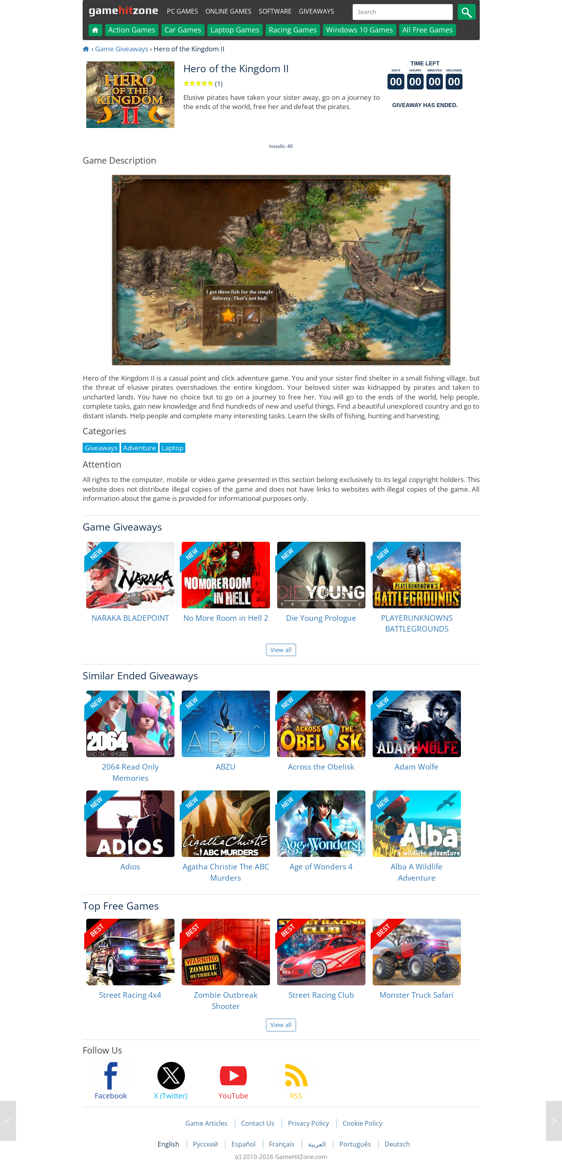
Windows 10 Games (359, 29)
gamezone (123, 10)
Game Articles (206, 1123)
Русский (206, 1144)
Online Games (228, 11)
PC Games (182, 11)
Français (282, 1144)
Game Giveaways (121, 48)
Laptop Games (235, 29)
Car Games (182, 29)
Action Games (131, 29)
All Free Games (427, 29)
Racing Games (293, 29)
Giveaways (316, 11)
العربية (317, 1144)
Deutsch (397, 1144)
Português (356, 1144)
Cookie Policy (362, 1123)
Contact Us (257, 1123)
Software (275, 11)
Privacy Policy (308, 1123)
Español (244, 1144)
